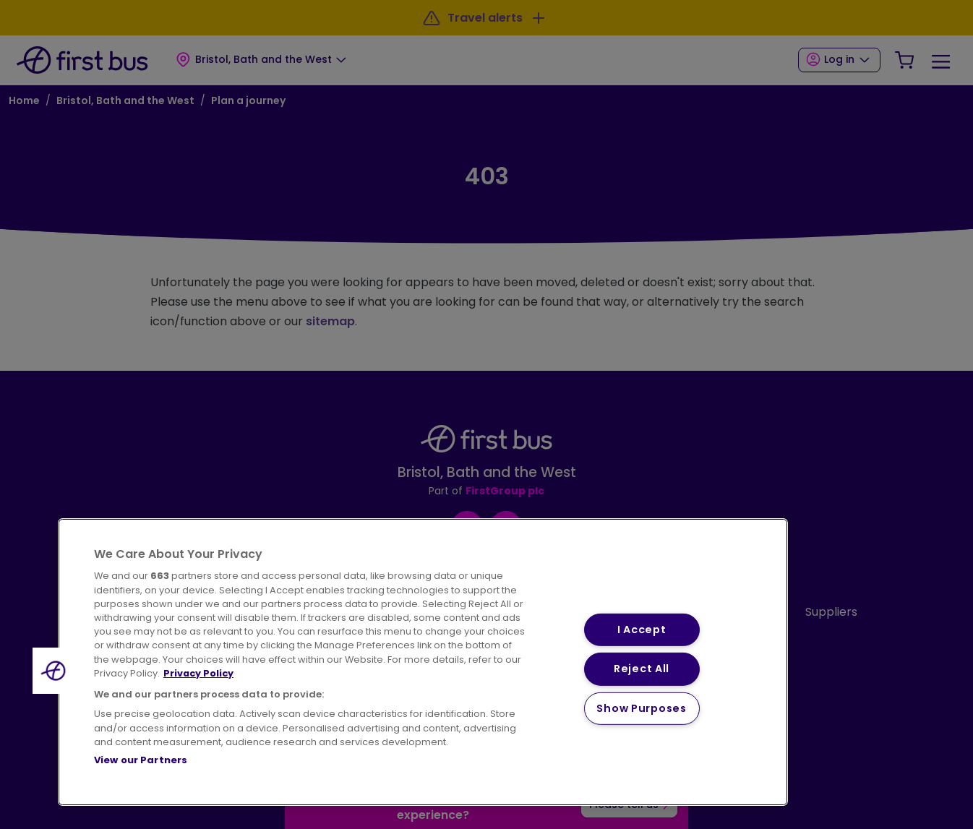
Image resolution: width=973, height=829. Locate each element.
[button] (56, 671)
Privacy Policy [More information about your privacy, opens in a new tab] (198, 673)
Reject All (641, 668)
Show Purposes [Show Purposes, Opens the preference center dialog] (641, 708)
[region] (423, 662)
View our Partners (140, 760)
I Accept (641, 629)
